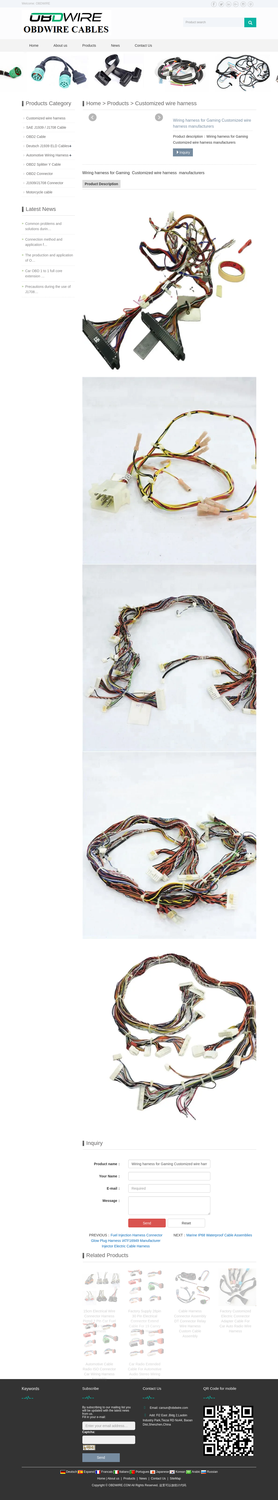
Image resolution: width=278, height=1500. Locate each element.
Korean (178, 1472)
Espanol (86, 1472)
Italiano (122, 1472)
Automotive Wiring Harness (47, 155)
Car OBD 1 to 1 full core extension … (43, 273)
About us (60, 45)
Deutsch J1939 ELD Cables (47, 146)
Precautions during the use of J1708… (48, 289)
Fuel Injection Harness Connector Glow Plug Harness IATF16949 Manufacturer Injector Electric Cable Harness (126, 1240)
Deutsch (69, 1472)
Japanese (160, 1472)
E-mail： (114, 1188)
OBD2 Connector (39, 174)
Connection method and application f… (43, 242)
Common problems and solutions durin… (43, 226)
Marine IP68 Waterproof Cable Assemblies (219, 1235)
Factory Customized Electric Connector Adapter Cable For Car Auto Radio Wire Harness (236, 1321)
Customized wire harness (166, 103)
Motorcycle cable (39, 192)
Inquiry (183, 152)
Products (89, 45)
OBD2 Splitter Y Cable (43, 164)
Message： (112, 1201)
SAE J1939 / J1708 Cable (46, 127)
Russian (209, 1472)
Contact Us (143, 45)
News (115, 45)
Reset (186, 1223)
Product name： (107, 1164)
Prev (93, 117)
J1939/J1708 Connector (44, 183)
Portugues (140, 1472)
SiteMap (175, 1478)
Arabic (193, 1472)
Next (159, 117)
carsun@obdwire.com (173, 1408)
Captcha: (88, 1432)
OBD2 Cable (36, 137)
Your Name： (110, 1176)
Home (33, 45)
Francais (104, 1472)
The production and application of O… (49, 257)
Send (147, 1223)
